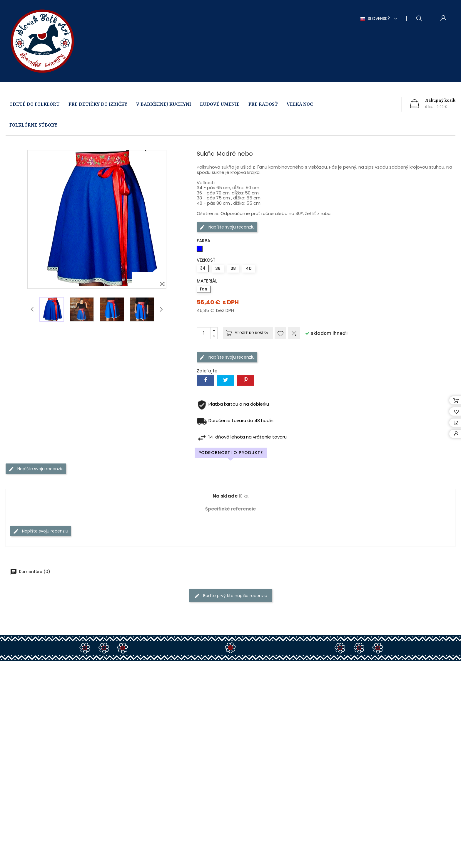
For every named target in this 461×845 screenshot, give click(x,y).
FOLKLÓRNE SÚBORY (33, 125)
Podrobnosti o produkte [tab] (230, 453)
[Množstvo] (204, 333)
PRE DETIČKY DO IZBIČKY (98, 104)
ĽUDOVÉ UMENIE (220, 104)
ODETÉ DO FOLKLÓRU (34, 104)
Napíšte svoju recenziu (227, 227)
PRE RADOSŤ (263, 104)
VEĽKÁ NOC (300, 104)
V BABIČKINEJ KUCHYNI (163, 104)
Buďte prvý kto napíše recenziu (230, 596)
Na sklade (225, 496)
